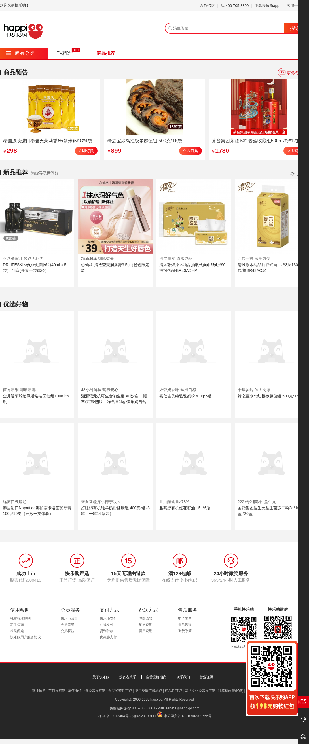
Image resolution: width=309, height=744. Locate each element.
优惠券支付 (108, 637)
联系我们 (183, 677)
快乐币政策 (69, 618)
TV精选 (64, 53)
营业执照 (39, 691)
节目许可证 (56, 691)
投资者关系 (127, 677)
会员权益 (67, 631)
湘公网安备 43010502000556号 (188, 716)
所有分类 (20, 53)
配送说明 (146, 625)
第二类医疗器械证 (148, 691)
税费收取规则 (20, 618)
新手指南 (17, 625)
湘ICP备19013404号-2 (115, 716)
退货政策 (185, 631)
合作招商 (207, 5)
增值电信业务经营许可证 (86, 691)
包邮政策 (146, 618)
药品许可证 (173, 691)
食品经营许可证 (120, 691)
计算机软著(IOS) (230, 691)
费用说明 (146, 631)
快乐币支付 (108, 618)
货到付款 (106, 631)
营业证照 (206, 677)
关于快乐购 (100, 677)
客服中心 (296, 5)
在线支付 (106, 625)
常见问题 (17, 631)
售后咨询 (185, 625)
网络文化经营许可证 (200, 691)
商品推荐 (106, 53)
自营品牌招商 (156, 677)
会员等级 (67, 625)
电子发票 (185, 618)
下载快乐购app (267, 5)
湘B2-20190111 (144, 716)
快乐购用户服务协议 (25, 637)
